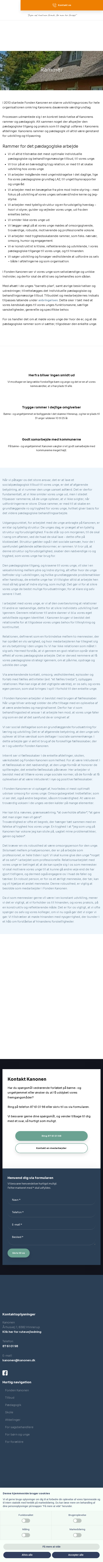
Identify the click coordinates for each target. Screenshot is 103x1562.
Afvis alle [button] (27, 1554)
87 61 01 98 (10, 1346)
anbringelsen (48, 300)
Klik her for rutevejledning (21, 1332)
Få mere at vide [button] (51, 1546)
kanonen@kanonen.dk (18, 1360)
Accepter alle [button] (75, 1554)
